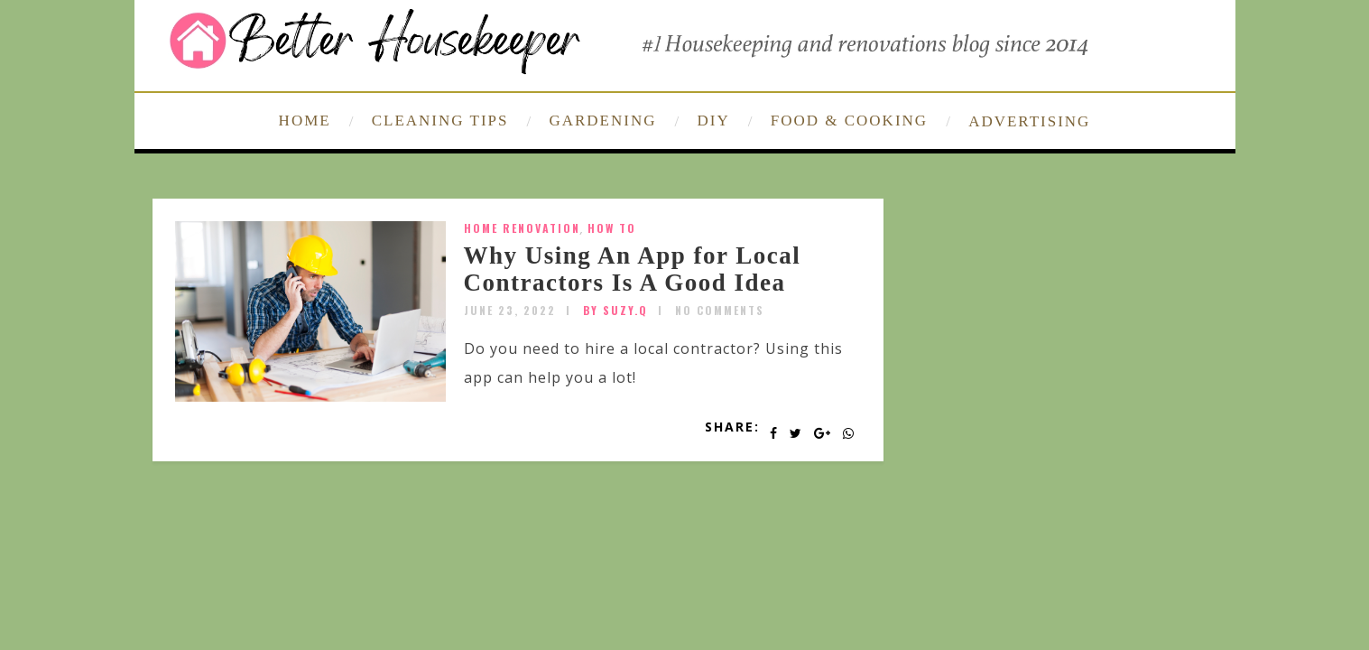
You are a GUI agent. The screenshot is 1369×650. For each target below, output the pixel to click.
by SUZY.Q (615, 310)
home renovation (522, 228)
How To (611, 228)
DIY (714, 120)
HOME (305, 120)
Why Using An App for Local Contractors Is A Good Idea (632, 269)
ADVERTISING (1029, 121)
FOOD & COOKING (849, 120)
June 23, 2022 (510, 310)
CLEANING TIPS (440, 120)
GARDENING (602, 120)
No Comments (719, 310)
